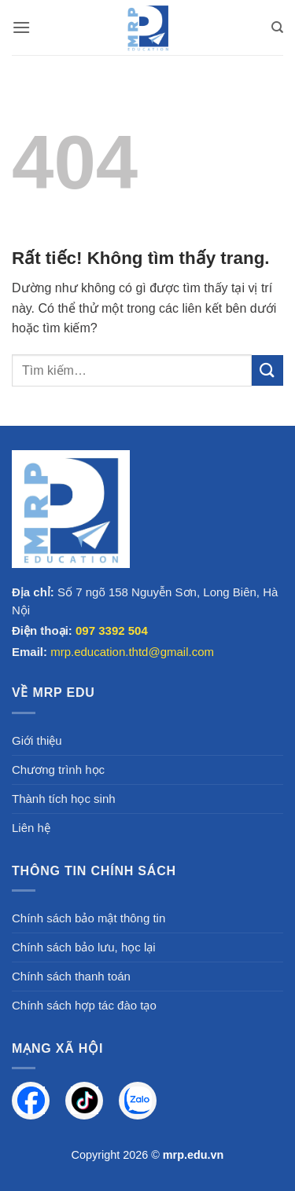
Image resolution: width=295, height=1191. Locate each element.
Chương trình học (58, 769)
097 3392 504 (112, 630)
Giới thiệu (37, 740)
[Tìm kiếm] (277, 27)
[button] (21, 27)
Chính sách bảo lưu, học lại (84, 947)
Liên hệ (31, 827)
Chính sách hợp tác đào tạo (84, 1005)
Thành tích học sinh (64, 798)
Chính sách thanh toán (71, 976)
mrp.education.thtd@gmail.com (132, 651)
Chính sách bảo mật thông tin (88, 918)
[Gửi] (267, 370)
